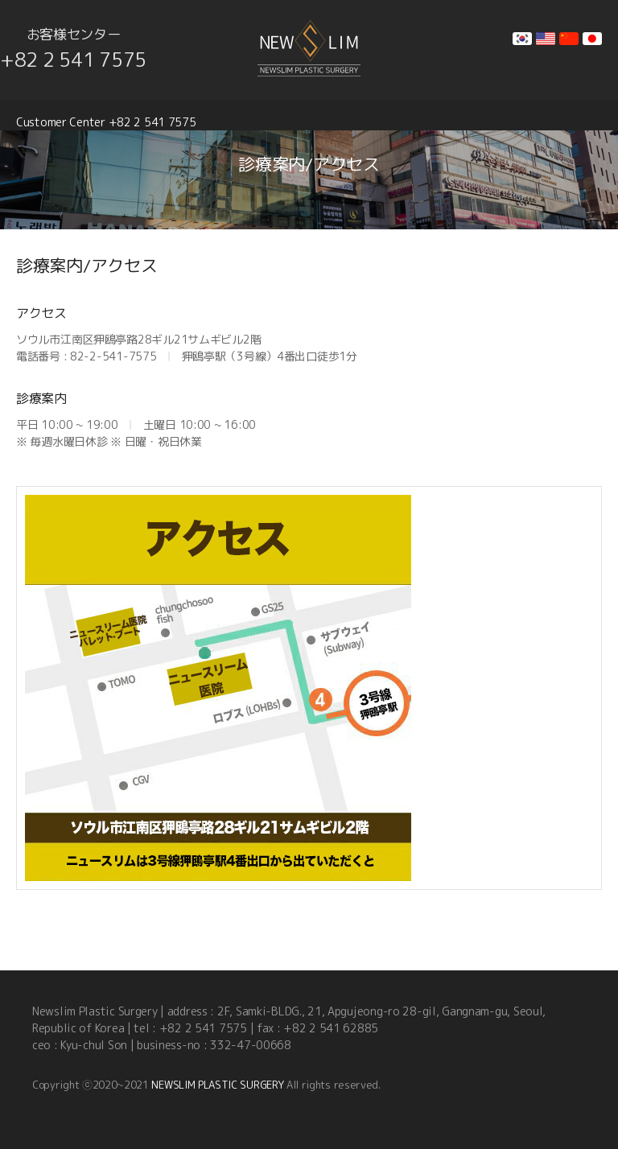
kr (522, 38)
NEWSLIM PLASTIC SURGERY (217, 1084)
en (545, 38)
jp (592, 38)
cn (569, 38)
